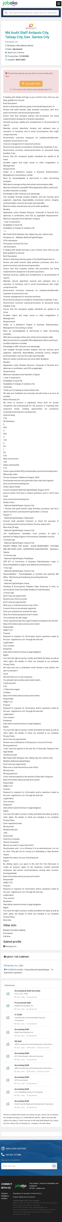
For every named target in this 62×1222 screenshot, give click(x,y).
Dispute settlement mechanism (24, 1197)
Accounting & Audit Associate (27, 991)
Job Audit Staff (31, 83)
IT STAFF (18, 1015)
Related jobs (10, 985)
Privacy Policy (36, 1193)
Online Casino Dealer (11, 487)
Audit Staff (19, 33)
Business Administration (47, 172)
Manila (30, 46)
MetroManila (21, 46)
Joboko (10, 3)
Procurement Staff (23, 1003)
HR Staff (18, 1041)
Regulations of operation (21, 1193)
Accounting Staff (22, 1029)
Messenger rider (10, 474)
